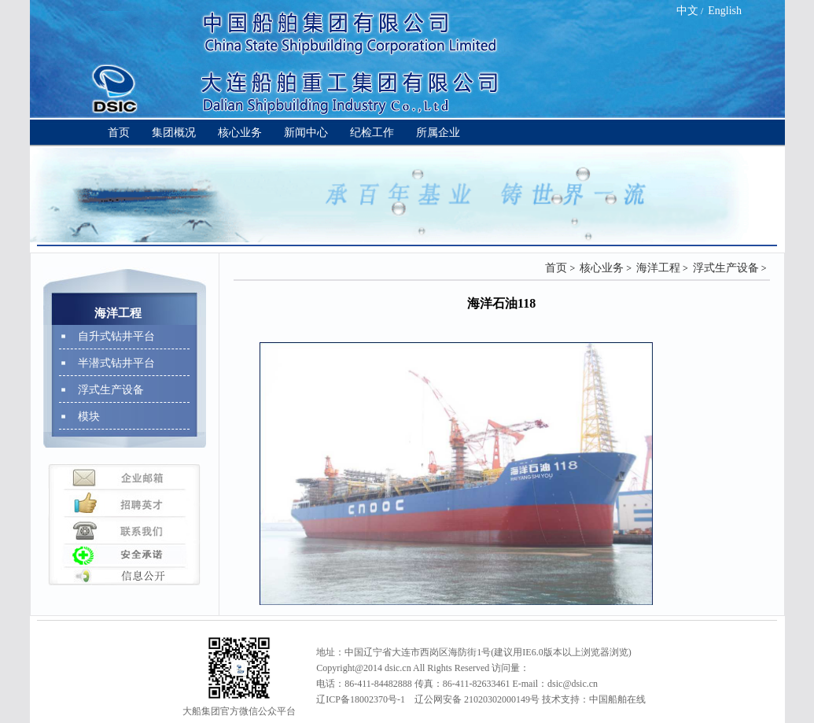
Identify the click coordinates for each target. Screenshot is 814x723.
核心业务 (240, 132)
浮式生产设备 (111, 390)
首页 (119, 132)
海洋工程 (658, 268)
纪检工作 (372, 132)
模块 (89, 416)
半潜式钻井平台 (116, 363)
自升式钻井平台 (116, 336)
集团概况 (174, 132)
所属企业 (438, 132)
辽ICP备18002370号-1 (360, 699)
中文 (687, 11)
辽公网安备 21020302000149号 (477, 699)
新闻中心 (306, 132)
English (725, 11)
